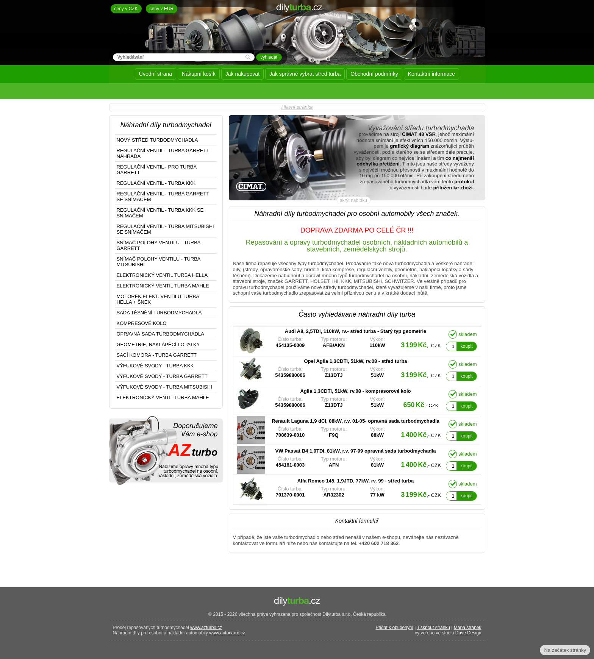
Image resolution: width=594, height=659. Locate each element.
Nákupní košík (199, 74)
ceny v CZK (126, 8)
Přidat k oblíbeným (394, 627)
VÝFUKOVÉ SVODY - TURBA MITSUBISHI (164, 387)
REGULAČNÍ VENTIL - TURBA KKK (156, 183)
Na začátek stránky (565, 650)
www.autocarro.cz (227, 633)
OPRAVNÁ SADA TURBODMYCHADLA (160, 334)
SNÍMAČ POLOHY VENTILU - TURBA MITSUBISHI (159, 261)
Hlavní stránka (297, 107)
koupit (466, 346)
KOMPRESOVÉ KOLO (142, 323)
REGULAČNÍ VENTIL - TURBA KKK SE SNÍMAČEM (160, 213)
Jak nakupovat (242, 74)
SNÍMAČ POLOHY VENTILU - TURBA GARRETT (159, 245)
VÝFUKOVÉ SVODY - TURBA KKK (155, 366)
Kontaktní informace (431, 74)
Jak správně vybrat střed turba (305, 74)
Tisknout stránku (433, 627)
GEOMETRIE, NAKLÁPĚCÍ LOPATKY (158, 344)
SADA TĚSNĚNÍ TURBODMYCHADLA (159, 312)
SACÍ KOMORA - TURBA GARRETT (157, 355)
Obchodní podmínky (374, 74)
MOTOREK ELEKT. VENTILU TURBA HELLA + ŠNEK (158, 299)
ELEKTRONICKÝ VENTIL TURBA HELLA (162, 275)
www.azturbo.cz (206, 627)
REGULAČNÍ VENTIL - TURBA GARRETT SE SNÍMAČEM (163, 196)
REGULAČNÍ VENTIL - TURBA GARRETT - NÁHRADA (165, 153)
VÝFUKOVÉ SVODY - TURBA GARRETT (162, 376)
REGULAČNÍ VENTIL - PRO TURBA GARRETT (157, 169)
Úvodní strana (155, 74)
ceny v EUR (162, 8)
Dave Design (468, 633)
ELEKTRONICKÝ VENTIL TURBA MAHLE (163, 286)
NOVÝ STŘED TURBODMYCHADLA (157, 140)
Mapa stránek (467, 627)
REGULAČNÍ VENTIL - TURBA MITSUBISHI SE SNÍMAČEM (165, 229)
